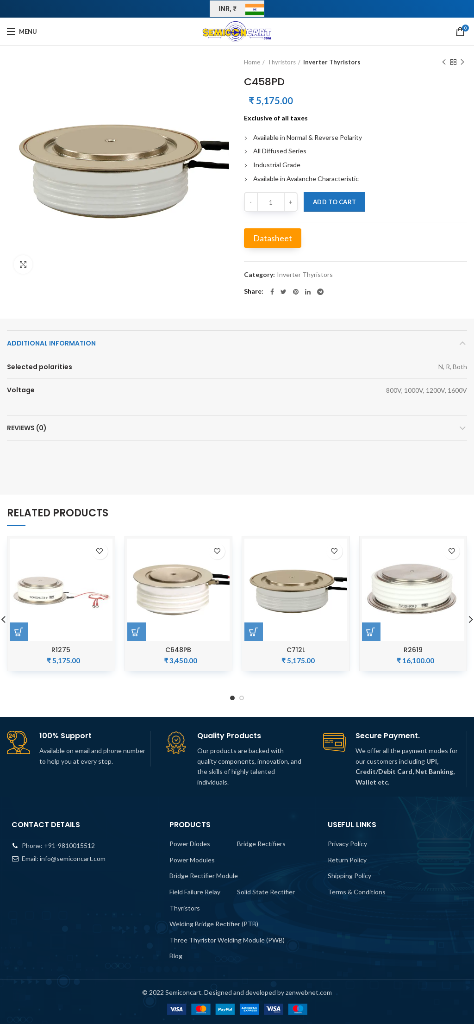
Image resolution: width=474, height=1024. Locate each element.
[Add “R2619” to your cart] (371, 631)
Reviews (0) (27, 428)
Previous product (444, 62)
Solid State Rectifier (266, 892)
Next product (462, 62)
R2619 (413, 650)
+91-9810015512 (69, 845)
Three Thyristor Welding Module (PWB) (227, 940)
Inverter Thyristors (332, 62)
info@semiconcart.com (73, 858)
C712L (296, 650)
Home (252, 62)
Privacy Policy (347, 844)
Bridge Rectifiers (261, 844)
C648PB (178, 650)
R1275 (60, 650)
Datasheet (272, 238)
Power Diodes (189, 844)
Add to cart (334, 202)
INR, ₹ (228, 9)
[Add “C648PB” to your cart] (136, 631)
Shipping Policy (349, 876)
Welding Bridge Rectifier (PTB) (213, 924)
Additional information (51, 343)
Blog (175, 956)
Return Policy (347, 860)
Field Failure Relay (194, 892)
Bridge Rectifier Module (203, 876)
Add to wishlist (100, 551)
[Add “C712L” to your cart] (253, 631)
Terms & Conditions (357, 892)
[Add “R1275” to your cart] (19, 631)
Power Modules (192, 860)
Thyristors (282, 62)
